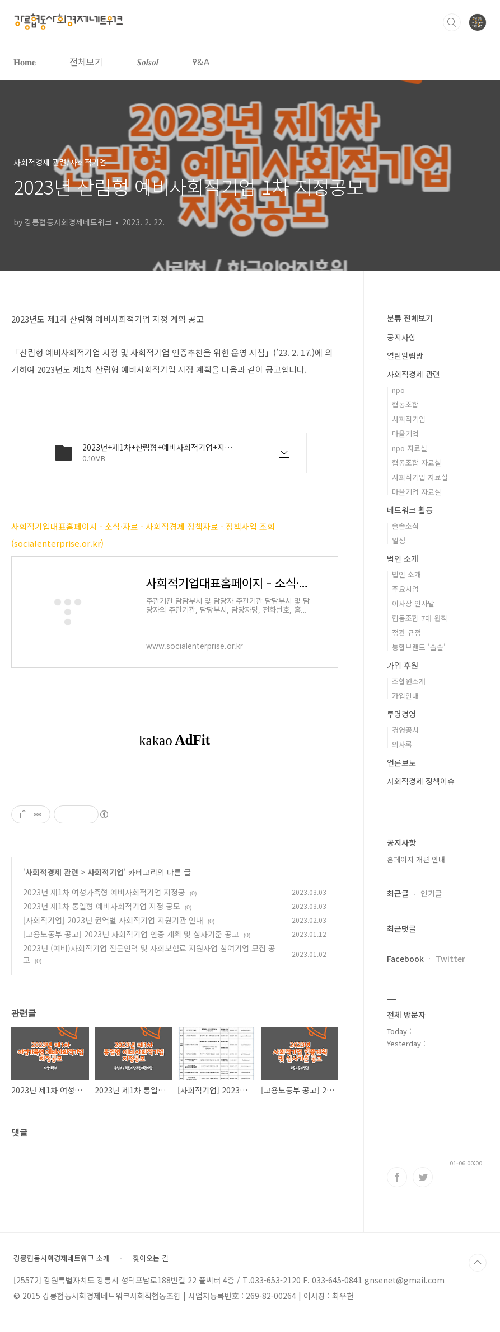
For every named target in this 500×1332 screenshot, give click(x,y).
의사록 (402, 744)
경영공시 (405, 729)
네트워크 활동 (410, 509)
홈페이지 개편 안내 (416, 859)
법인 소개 (402, 558)
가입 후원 (402, 665)
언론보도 (401, 762)
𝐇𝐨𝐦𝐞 (24, 61)
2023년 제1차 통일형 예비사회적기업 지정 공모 (101, 906)
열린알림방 (405, 355)
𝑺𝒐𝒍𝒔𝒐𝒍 (147, 61)
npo (398, 390)
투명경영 (401, 713)
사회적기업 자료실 (420, 477)
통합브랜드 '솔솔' (419, 647)
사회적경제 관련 (51, 872)
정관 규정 (406, 632)
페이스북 (397, 1177)
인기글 (431, 893)
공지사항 (401, 337)
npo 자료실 (409, 448)
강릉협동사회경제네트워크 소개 (61, 1258)
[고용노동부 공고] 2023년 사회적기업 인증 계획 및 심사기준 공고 (131, 934)
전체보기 (86, 61)
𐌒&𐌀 (201, 61)
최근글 (398, 893)
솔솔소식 (405, 525)
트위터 (423, 1177)
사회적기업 (105, 872)
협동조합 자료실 (416, 462)
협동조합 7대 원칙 (419, 618)
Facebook (405, 958)
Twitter (450, 958)
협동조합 (405, 404)
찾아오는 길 (151, 1258)
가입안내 (405, 695)
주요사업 (405, 589)
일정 (398, 540)
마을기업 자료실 (416, 491)
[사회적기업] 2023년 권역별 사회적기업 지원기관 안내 (113, 920)
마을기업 (405, 433)
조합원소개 (409, 681)
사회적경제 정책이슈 (421, 780)
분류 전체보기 (410, 318)
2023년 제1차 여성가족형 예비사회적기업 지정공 (104, 892)
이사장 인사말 (413, 603)
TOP (478, 1263)
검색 (451, 22)
